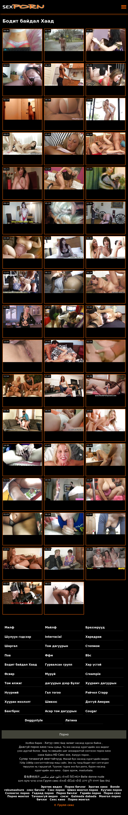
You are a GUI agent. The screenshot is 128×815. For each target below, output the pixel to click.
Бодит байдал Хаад (20, 664)
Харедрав (94, 636)
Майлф (51, 627)
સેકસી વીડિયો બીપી (70, 780)
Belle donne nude (92, 776)
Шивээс (51, 701)
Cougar (91, 711)
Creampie (93, 674)
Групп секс (51, 780)
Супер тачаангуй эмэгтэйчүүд (40, 758)
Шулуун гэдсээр (17, 636)
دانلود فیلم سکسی (50, 776)
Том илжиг (13, 683)
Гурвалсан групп (58, 664)
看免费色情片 (32, 776)
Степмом (93, 646)
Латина (71, 720)
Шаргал (10, 646)
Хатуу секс (52, 742)
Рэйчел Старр (97, 692)
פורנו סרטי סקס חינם (30, 780)
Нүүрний (11, 692)
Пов (7, 655)
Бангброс (12, 711)
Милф (9, 627)
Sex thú (105, 780)
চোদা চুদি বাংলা (90, 780)
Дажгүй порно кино (32, 747)
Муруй (50, 674)
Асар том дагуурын (61, 711)
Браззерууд (95, 627)
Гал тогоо (53, 692)
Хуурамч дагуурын (101, 683)
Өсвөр (9, 674)
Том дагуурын (56, 646)
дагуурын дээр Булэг (62, 683)
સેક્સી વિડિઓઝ (71, 776)
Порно (64, 734)
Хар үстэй (94, 664)
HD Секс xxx (61, 754)
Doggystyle (34, 720)
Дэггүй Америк (98, 701)
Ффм (49, 655)
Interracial (53, 636)
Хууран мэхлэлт (17, 701)
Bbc (88, 655)
